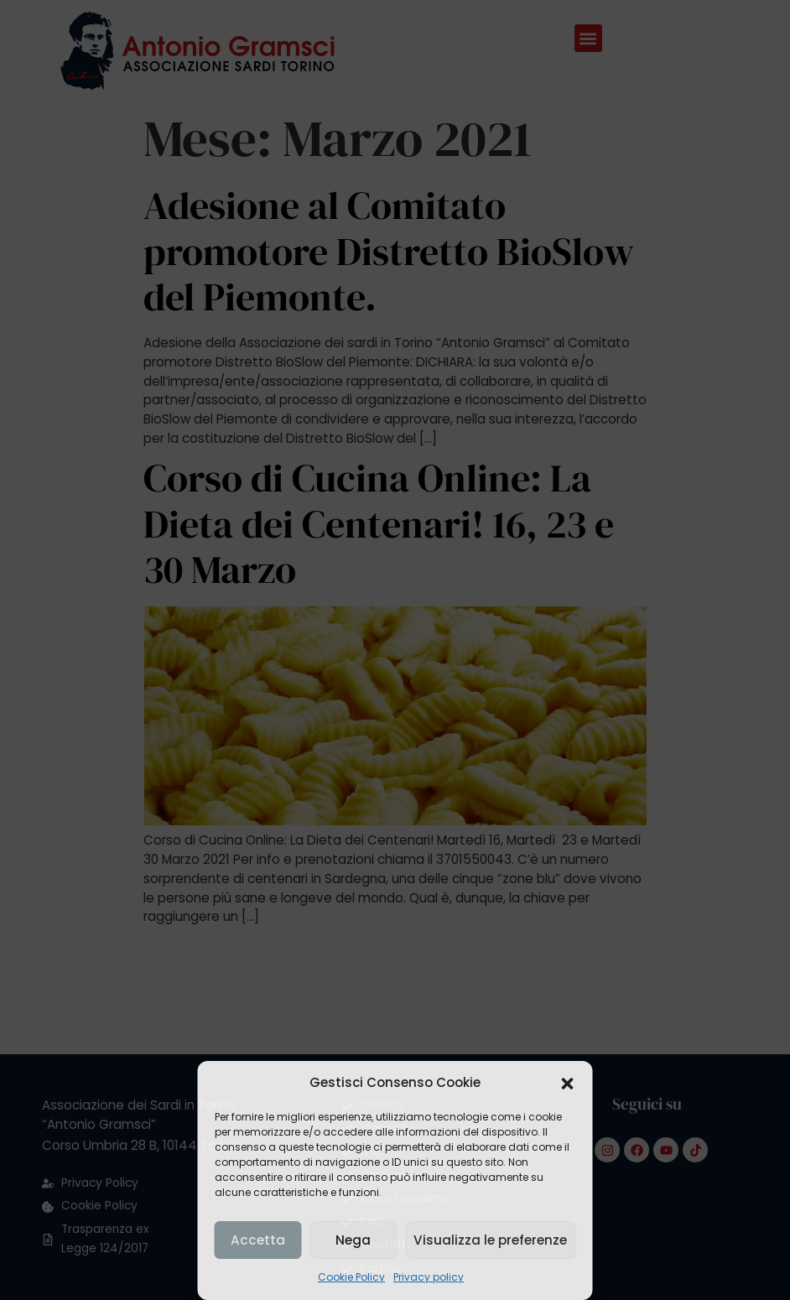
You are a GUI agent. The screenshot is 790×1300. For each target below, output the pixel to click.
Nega (353, 1240)
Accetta (257, 1240)
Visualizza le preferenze (490, 1240)
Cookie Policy (351, 1277)
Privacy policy (428, 1277)
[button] (567, 1083)
